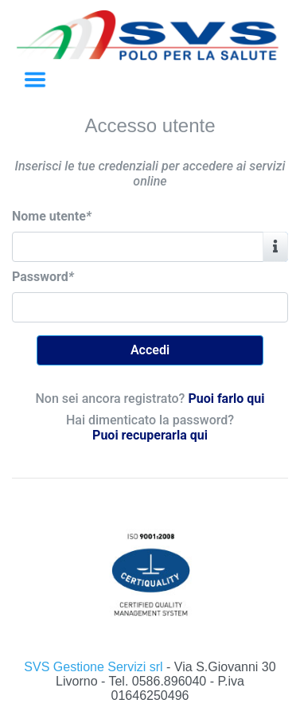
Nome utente (52, 216)
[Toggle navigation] (35, 80)
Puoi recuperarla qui (150, 435)
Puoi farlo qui (226, 398)
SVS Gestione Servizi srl (95, 667)
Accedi (150, 350)
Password (43, 276)
